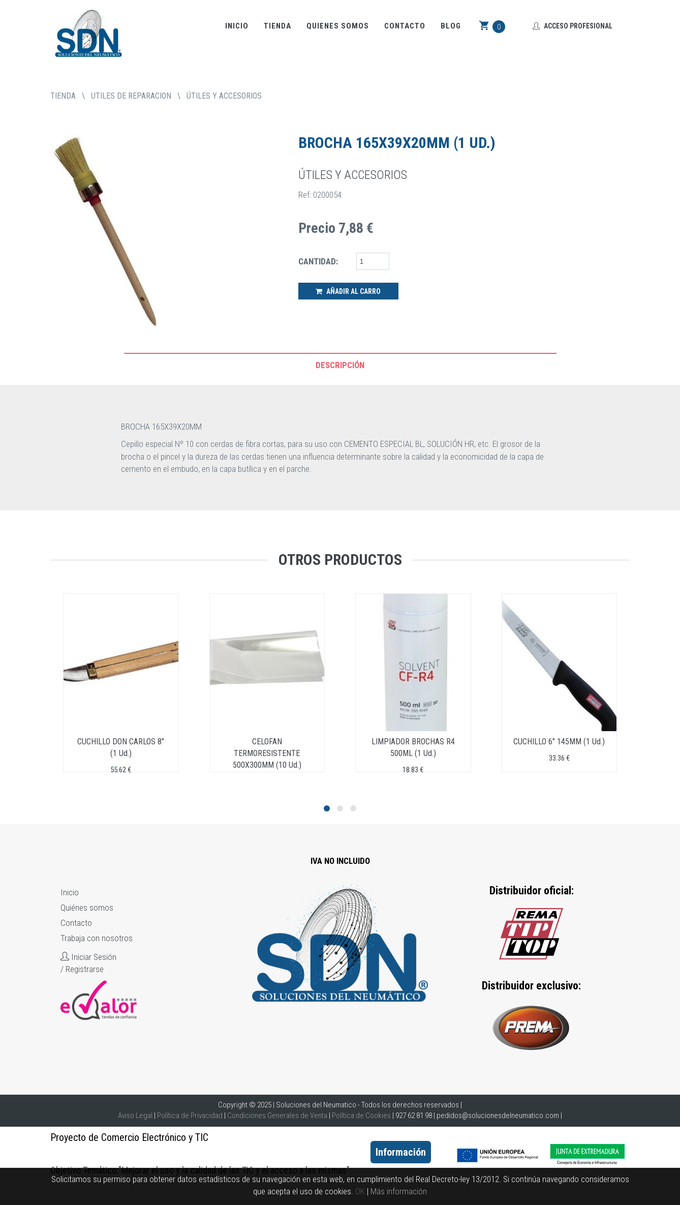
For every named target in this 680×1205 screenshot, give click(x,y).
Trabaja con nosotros (96, 938)
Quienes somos (337, 26)
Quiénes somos (86, 907)
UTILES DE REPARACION (131, 96)
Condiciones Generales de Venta (277, 1115)
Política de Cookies (361, 1115)
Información (401, 1152)
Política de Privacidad (190, 1115)
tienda (63, 96)
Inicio (237, 26)
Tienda (277, 26)
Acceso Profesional (572, 26)
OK (360, 1191)
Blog (451, 26)
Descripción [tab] (340, 365)
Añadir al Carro (348, 291)
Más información (398, 1191)
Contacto (404, 26)
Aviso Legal (135, 1115)
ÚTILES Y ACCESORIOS (224, 96)
